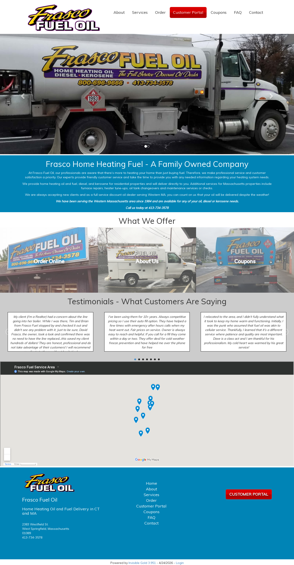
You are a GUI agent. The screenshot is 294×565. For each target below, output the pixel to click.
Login (180, 563)
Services (140, 12)
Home (151, 483)
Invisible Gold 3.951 (143, 563)
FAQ (238, 12)
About (119, 12)
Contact (256, 12)
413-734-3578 (32, 537)
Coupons (219, 12)
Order (160, 12)
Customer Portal (188, 12)
